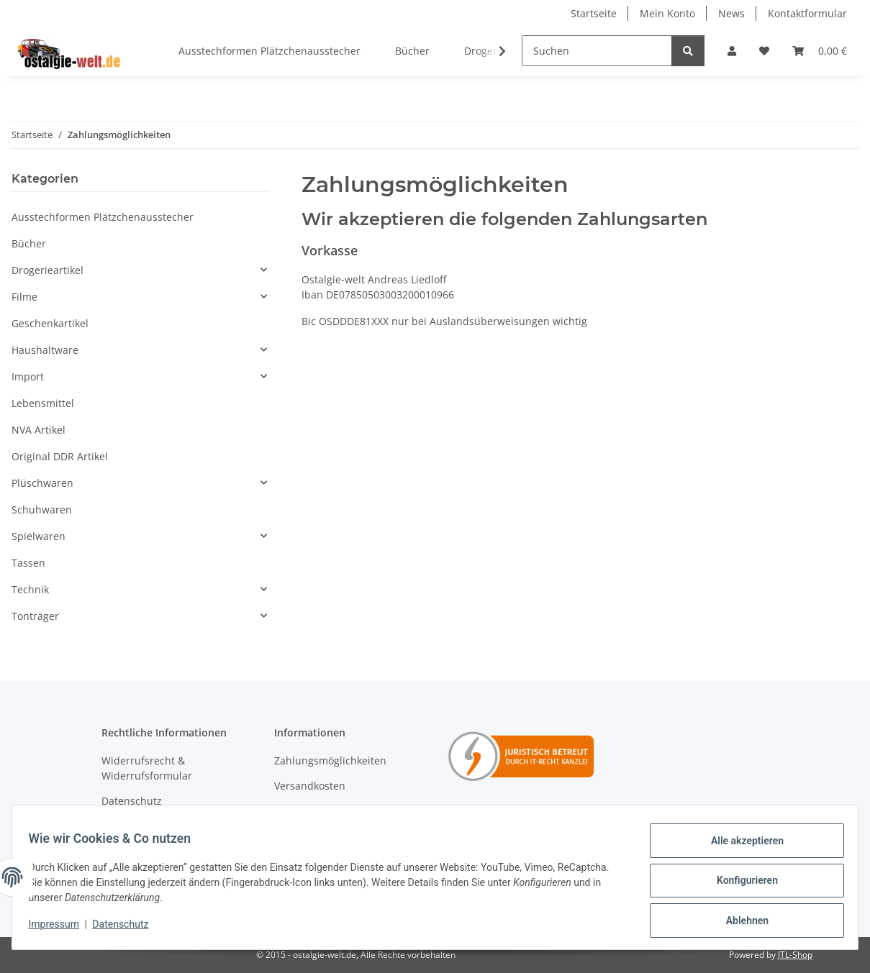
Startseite (594, 13)
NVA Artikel (38, 430)
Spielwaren (38, 536)
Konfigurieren (740, 884)
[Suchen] (597, 50)
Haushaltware (45, 350)
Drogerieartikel (47, 270)
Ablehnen (740, 922)
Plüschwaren (42, 483)
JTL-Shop (795, 955)
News (731, 13)
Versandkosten (309, 785)
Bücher (29, 243)
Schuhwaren (42, 509)
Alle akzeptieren (740, 847)
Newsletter (300, 811)
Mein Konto (667, 13)
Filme (24, 296)
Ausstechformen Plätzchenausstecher (103, 217)
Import (28, 376)
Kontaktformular (807, 13)
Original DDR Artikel (60, 456)
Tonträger (35, 616)
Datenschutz (127, 928)
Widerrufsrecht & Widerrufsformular (146, 768)
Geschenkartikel (50, 323)
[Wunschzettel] (764, 51)
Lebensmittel (43, 403)
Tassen (28, 563)
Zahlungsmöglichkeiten (330, 760)
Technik (30, 589)
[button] (732, 51)
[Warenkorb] (819, 51)
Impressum (60, 928)
